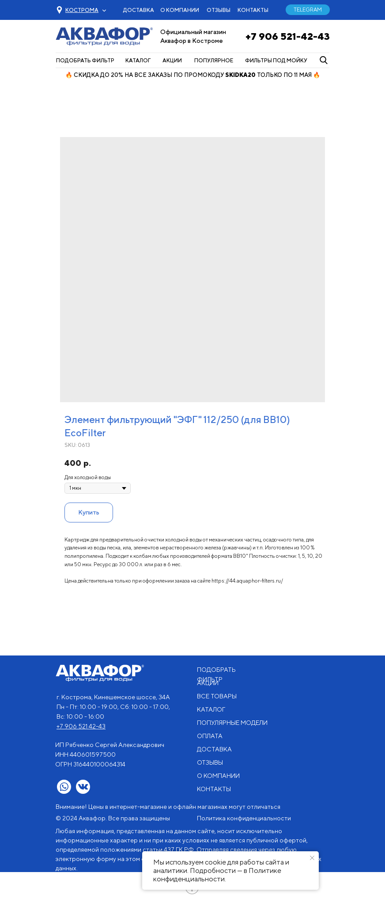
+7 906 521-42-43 (287, 36)
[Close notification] (312, 857)
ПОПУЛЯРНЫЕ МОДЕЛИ (232, 722)
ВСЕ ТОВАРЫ (217, 696)
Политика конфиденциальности (244, 818)
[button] (81, 10)
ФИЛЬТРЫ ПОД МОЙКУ (276, 60)
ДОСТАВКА (138, 10)
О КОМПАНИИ (179, 10)
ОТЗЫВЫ (218, 10)
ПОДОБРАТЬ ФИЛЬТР (85, 60)
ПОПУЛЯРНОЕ (213, 60)
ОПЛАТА (210, 735)
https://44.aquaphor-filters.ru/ (247, 580)
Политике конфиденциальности (217, 874)
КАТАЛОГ (138, 60)
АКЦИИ (172, 60)
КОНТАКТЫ (253, 10)
